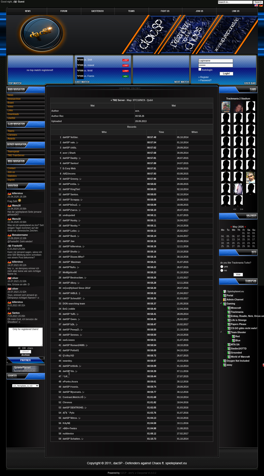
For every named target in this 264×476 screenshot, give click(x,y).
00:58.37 (151, 303)
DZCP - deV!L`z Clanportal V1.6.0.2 (138, 473)
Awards (11, 138)
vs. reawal (89, 65)
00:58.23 (151, 272)
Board (11, 102)
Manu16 (16, 205)
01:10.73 (151, 439)
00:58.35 (151, 298)
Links (10, 110)
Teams (11, 131)
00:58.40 (151, 309)
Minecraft (236, 307)
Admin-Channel (235, 299)
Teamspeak (13, 151)
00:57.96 (151, 179)
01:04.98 (151, 428)
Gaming (231, 303)
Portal (230, 295)
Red (237, 336)
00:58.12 (151, 231)
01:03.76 (151, 413)
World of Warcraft (240, 357)
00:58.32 (151, 293)
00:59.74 (151, 387)
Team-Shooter (238, 332)
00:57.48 (151, 137)
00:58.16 (151, 241)
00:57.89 (151, 163)
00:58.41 (151, 314)
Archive (25, 355)
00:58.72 (151, 355)
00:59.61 (151, 381)
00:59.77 (151, 392)
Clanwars (12, 135)
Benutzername (20, 235)
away (229, 365)
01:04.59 (151, 423)
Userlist (11, 118)
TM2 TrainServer (16, 155)
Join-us (11, 172)
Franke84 (17, 246)
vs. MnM (88, 70)
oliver (15, 278)
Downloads (13, 114)
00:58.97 (151, 361)
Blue (237, 340)
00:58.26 (151, 277)
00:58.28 (151, 283)
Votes (10, 106)
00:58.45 (151, 319)
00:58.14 (151, 236)
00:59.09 (151, 366)
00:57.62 (151, 147)
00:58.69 (151, 350)
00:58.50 (151, 329)
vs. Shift (88, 60)
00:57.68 (151, 153)
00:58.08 (151, 199)
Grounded (236, 352)
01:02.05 (151, 407)
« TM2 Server (118, 100)
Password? (205, 80)
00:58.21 (151, 262)
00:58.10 (151, 210)
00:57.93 (151, 173)
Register (204, 77)
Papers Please (238, 324)
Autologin (206, 70)
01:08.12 (151, 433)
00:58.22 (151, 267)
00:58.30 (151, 288)
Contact (11, 168)
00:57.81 (151, 158)
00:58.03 (151, 189)
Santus (16, 313)
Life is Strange (239, 320)
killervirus (17, 193)
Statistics (12, 176)
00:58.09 (151, 205)
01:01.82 (151, 402)
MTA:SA (235, 344)
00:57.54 (151, 142)
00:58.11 (151, 215)
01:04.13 (151, 418)
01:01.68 (151, 397)
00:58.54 (151, 345)
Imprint (11, 180)
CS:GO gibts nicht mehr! (244, 328)
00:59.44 (151, 376)
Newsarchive (14, 99)
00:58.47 (151, 324)
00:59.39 (151, 371)
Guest (21, 1)
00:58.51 (151, 340)
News (10, 95)
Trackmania (237, 312)
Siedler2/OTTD (239, 348)
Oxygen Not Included (238, 361)
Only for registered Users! (25, 337)
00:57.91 (151, 168)
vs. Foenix (89, 76)
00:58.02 (151, 184)
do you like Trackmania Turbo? (235, 263)
